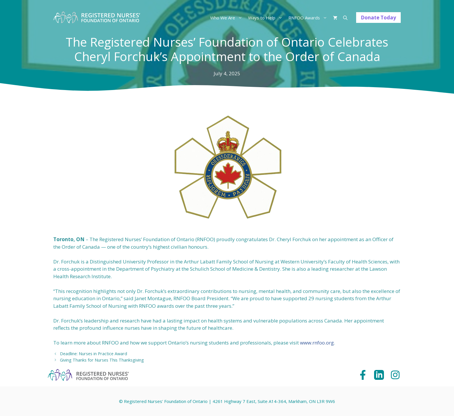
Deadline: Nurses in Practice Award (93, 353)
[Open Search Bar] (345, 17)
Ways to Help (266, 17)
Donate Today (378, 17)
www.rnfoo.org (317, 342)
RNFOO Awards (309, 17)
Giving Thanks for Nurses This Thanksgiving (102, 360)
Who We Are (227, 17)
